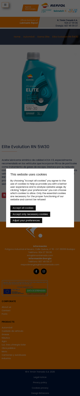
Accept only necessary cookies (30, 214)
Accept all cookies (23, 208)
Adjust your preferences (26, 220)
